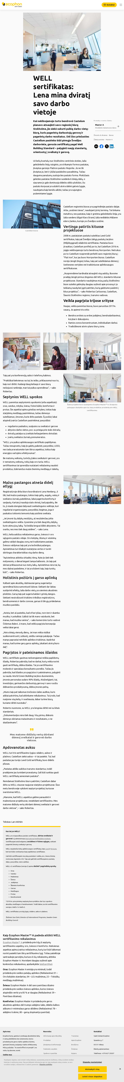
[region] (62, 1069)
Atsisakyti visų (92, 1069)
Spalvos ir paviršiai (50, 1053)
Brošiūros (74, 1044)
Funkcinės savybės (50, 1049)
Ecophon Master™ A (101, 405)
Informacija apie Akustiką (52, 1036)
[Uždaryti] (120, 1069)
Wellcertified (46, 964)
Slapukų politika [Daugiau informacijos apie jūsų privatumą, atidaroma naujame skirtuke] (45, 1064)
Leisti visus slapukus (92, 1076)
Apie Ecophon (76, 1040)
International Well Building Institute (38, 839)
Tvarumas (74, 1036)
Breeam (54, 849)
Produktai (46, 1040)
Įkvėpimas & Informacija (52, 1044)
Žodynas (74, 1049)
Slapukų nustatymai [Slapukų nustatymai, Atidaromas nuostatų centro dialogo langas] (92, 1062)
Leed (47, 849)
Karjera (73, 1053)
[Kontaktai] (109, 5)
